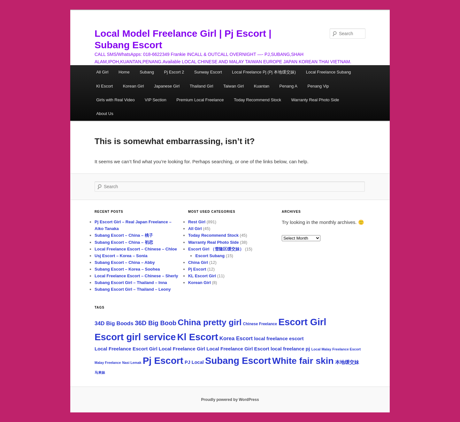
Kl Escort (104, 86)
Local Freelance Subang (328, 72)
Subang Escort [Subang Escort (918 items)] (238, 361)
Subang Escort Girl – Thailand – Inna (131, 282)
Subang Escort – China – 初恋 (124, 242)
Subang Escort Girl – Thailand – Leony (133, 289)
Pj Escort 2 (174, 72)
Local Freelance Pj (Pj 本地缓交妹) (264, 72)
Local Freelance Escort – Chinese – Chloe (136, 249)
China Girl (198, 262)
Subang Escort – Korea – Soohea (127, 269)
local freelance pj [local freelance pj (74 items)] (290, 348)
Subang (147, 72)
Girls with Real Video (115, 99)
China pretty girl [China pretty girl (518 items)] (209, 322)
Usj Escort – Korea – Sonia (121, 255)
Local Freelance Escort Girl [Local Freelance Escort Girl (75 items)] (126, 348)
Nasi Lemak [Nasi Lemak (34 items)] (132, 362)
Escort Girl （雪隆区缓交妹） (216, 249)
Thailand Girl (201, 86)
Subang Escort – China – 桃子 (124, 235)
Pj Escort (197, 269)
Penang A (288, 86)
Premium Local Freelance (200, 99)
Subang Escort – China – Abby (125, 262)
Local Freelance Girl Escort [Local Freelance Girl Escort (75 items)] (237, 348)
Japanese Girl (167, 86)
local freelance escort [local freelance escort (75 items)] (278, 338)
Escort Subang (210, 255)
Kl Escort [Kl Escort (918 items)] (197, 337)
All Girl (102, 72)
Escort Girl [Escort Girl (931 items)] (302, 322)
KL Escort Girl (202, 275)
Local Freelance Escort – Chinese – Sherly (136, 275)
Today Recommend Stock (257, 99)
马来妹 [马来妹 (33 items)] (100, 372)
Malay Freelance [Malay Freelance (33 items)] (108, 362)
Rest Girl (196, 221)
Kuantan (261, 86)
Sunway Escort (208, 72)
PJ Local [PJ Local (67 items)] (194, 362)
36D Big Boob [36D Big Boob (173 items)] (155, 322)
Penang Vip (318, 86)
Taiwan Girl (233, 86)
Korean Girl (133, 86)
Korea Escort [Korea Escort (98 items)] (236, 338)
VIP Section (155, 99)
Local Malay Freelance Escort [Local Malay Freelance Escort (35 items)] (336, 349)
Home (124, 72)
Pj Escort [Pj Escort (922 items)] (163, 360)
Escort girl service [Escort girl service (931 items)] (135, 337)
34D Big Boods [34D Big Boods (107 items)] (114, 323)
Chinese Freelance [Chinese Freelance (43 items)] (260, 324)
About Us (104, 113)
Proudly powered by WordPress (230, 399)
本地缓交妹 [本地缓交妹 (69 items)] (347, 362)
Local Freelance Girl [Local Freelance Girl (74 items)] (182, 348)
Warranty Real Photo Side (315, 99)
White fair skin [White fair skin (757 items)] (303, 361)
